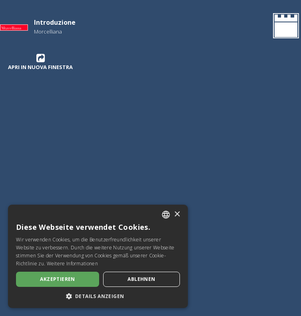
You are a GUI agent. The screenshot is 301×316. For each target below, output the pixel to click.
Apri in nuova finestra (40, 62)
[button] (98, 296)
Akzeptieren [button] (57, 279)
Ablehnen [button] (141, 279)
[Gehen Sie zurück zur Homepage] (284, 27)
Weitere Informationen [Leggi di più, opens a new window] (72, 263)
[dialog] (98, 256)
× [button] (177, 214)
